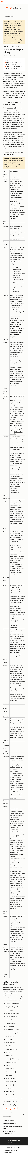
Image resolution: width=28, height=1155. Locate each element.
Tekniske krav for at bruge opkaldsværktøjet (9, 1132)
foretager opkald (11, 108)
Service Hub (8, 67)
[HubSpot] (2, 2)
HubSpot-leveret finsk (16, 425)
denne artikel (18, 124)
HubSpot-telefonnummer (10, 114)
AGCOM (12, 588)
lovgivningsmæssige (16, 767)
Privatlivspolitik (12, 1143)
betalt (21, 160)
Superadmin (7, 95)
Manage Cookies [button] (12, 1145)
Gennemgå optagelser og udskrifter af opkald (12, 1127)
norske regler (20, 719)
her (19, 42)
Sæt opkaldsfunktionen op (9, 1123)
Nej (14, 1108)
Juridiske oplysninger (14, 1140)
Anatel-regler (15, 239)
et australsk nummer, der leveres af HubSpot (16, 200)
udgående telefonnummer (10, 112)
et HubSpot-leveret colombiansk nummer (16, 326)
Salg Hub (7, 63)
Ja (6, 1108)
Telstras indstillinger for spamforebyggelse (15, 189)
